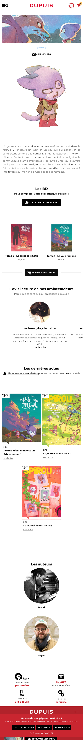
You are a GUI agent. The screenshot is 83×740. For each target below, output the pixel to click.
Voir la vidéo (43, 54)
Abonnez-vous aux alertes (23, 376)
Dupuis (41, 5)
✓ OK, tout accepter (23, 727)
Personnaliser (62, 727)
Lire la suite (40, 347)
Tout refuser (44, 727)
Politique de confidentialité (41, 733)
